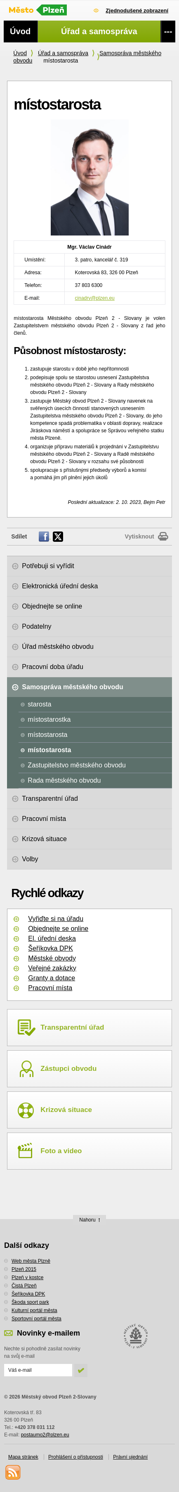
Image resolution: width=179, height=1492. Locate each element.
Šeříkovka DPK (50, 948)
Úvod (20, 53)
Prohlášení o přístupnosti (75, 1457)
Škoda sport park (30, 1302)
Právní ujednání (130, 1457)
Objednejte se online (58, 928)
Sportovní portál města (36, 1319)
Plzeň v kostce (27, 1277)
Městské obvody (52, 958)
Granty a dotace (51, 977)
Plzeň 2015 (24, 1269)
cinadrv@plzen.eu (95, 298)
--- (168, 31)
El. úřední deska (52, 938)
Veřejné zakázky (52, 968)
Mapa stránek (23, 1457)
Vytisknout (139, 536)
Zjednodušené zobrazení (137, 10)
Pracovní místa (50, 987)
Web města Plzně (31, 1261)
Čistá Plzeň (24, 1286)
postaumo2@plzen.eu (45, 1435)
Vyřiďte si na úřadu (55, 918)
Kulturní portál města (34, 1310)
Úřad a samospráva (63, 53)
